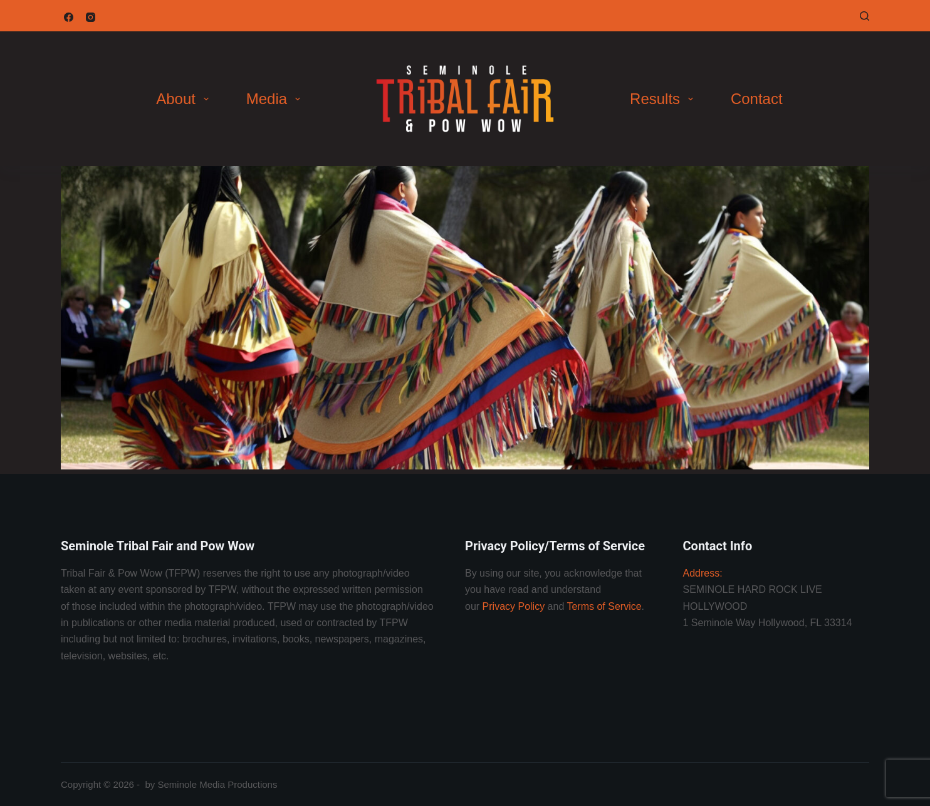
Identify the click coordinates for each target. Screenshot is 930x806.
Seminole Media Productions (217, 784)
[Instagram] (90, 17)
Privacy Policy (514, 606)
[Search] (864, 16)
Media (275, 98)
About (185, 98)
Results (664, 98)
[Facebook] (68, 17)
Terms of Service (604, 606)
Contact (757, 98)
